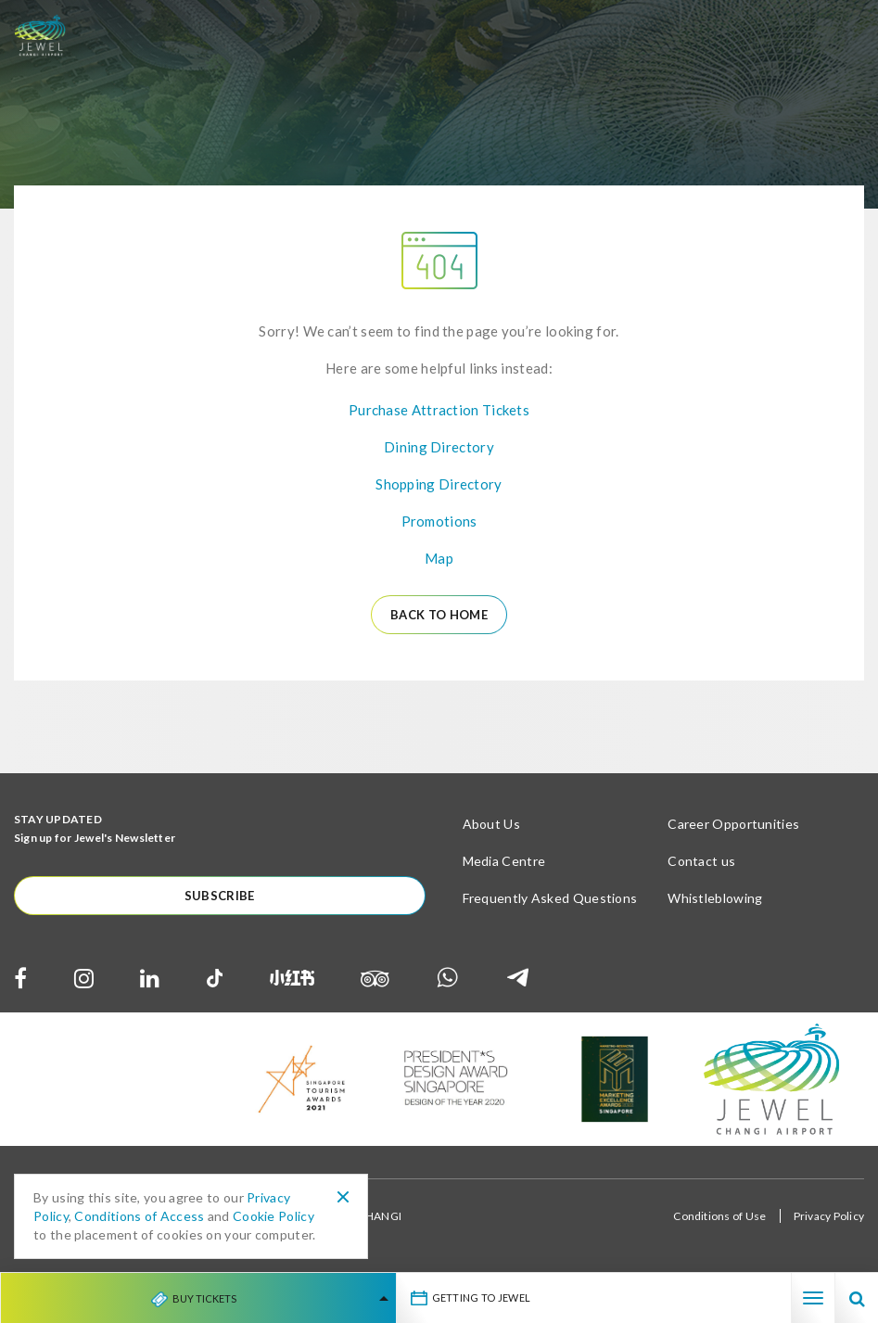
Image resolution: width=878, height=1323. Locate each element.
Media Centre (504, 861)
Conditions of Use (719, 1216)
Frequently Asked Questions (550, 898)
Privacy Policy (829, 1216)
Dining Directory (439, 447)
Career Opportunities (733, 824)
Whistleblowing (715, 898)
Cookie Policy (273, 1216)
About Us (491, 824)
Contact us (701, 861)
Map (439, 558)
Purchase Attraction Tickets (439, 409)
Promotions (439, 521)
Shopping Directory (438, 484)
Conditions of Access (139, 1216)
